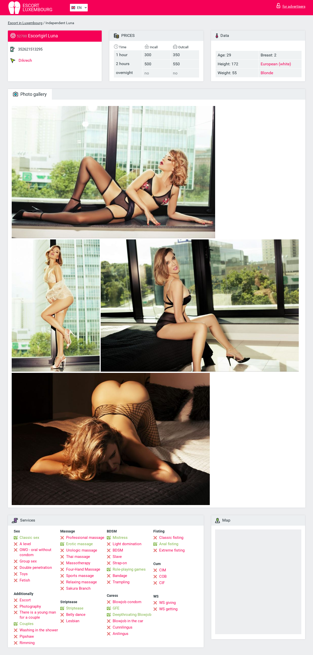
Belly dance (75, 614)
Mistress (120, 537)
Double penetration (36, 567)
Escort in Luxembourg (25, 23)
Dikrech (21, 60)
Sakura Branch (78, 588)
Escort (25, 600)
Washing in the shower (39, 630)
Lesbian (72, 621)
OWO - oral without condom (35, 552)
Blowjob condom (127, 602)
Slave (117, 556)
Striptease (74, 608)
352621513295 (30, 49)
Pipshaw (27, 636)
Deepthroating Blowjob (132, 614)
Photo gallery (30, 94)
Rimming (27, 643)
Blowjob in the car (128, 621)
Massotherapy (78, 563)
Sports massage (80, 575)
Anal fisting (168, 544)
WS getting (168, 609)
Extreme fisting (172, 550)
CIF (162, 583)
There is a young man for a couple (38, 615)
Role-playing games (129, 569)
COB (163, 576)
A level (25, 544)
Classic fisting (171, 537)
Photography (30, 606)
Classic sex (29, 537)
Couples (27, 623)
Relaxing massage (81, 582)
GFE (116, 608)
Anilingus (120, 633)
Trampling (121, 582)
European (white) (276, 64)
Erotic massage (79, 544)
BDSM (118, 550)
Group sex (28, 561)
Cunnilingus (122, 627)
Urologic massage (81, 550)
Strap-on (120, 563)
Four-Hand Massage (83, 569)
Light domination (127, 544)
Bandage (120, 575)
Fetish (25, 580)
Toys (24, 574)
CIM (162, 570)
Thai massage (78, 556)
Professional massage (85, 537)
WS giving (167, 602)
